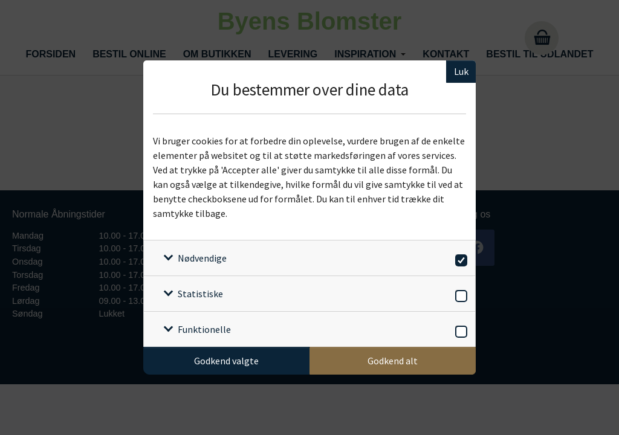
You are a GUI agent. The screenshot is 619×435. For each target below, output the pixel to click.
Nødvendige (202, 258)
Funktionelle (204, 329)
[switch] (459, 258)
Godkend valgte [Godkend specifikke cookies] (226, 361)
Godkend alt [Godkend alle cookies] (393, 361)
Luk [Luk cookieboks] (461, 71)
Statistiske (200, 294)
